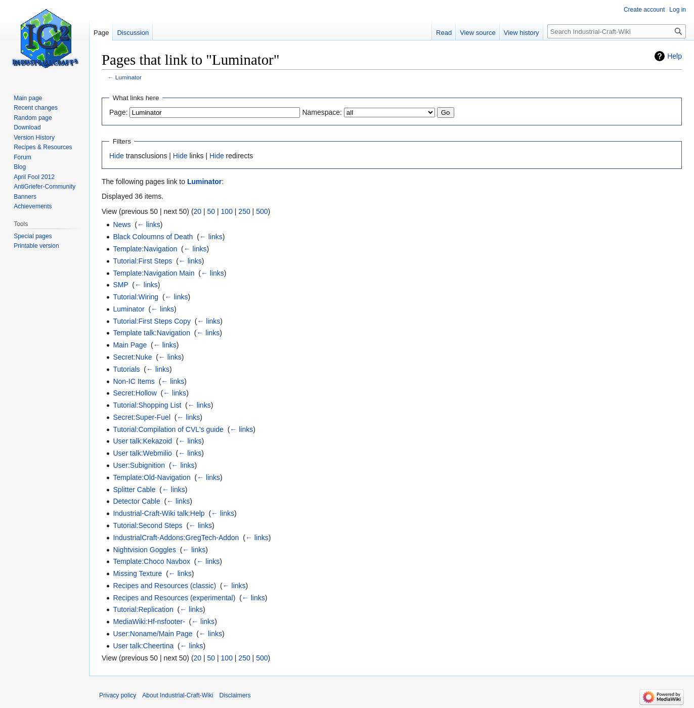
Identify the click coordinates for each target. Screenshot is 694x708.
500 (262, 211)
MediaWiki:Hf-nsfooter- (149, 621)
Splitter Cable (134, 489)
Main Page (130, 345)
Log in (677, 9)
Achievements (33, 206)
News (122, 224)
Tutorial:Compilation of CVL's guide (168, 429)
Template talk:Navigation (151, 333)
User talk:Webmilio (142, 453)
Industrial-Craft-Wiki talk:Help (158, 513)
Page (101, 32)
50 (211, 211)
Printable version (36, 245)
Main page (28, 98)
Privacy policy (117, 695)
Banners (25, 196)
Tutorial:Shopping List (147, 405)
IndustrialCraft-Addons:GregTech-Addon (176, 538)
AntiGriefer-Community (44, 186)
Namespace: (322, 112)
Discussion (133, 32)
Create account (644, 9)
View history (521, 32)
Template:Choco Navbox (151, 561)
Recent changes (36, 107)
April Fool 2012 (34, 177)
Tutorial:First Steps (142, 261)
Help (674, 56)
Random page (33, 117)
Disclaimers (234, 695)
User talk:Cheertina (143, 646)
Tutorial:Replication (143, 609)
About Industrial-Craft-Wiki (177, 695)
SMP (120, 285)
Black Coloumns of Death (153, 237)
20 (198, 211)
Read (444, 32)
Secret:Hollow (134, 393)
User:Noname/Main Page (152, 634)
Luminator (128, 77)
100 (227, 211)
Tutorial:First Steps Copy (152, 321)
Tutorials (126, 369)
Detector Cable (136, 501)
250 (244, 211)
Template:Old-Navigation (151, 477)
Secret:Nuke (132, 357)
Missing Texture (137, 573)
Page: (118, 112)
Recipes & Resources (43, 147)
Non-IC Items (133, 381)
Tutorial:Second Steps (147, 525)
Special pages (33, 236)
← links (148, 224)
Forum (22, 157)
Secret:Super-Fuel (141, 417)
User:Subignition (139, 465)
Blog (20, 166)
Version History (34, 137)
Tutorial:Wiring (135, 297)
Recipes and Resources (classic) (164, 586)
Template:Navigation (145, 249)
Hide (116, 156)
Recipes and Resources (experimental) (174, 598)
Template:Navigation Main (153, 273)
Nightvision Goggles (144, 550)
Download (27, 127)
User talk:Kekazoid (142, 441)
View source (478, 32)
